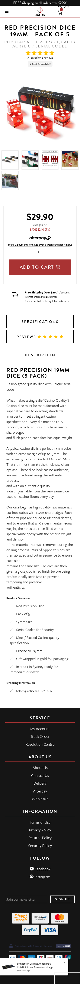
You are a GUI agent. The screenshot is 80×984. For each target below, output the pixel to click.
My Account (40, 728)
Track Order (40, 736)
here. (70, 301)
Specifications (40, 321)
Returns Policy (40, 837)
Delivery (40, 783)
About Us (40, 767)
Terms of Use (40, 822)
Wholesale (40, 798)
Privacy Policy (40, 830)
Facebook (40, 869)
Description (40, 355)
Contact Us (40, 775)
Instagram (40, 876)
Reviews (40, 337)
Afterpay (40, 791)
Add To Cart (40, 267)
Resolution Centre (40, 744)
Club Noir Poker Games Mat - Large (35, 967)
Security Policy (40, 845)
